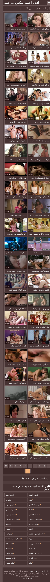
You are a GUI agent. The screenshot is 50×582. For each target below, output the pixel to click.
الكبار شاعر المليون (10, 519)
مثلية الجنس (7, 563)
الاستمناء (6, 529)
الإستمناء (30, 548)
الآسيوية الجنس (8, 510)
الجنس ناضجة (32, 495)
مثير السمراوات (32, 544)
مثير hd (6, 500)
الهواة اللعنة (7, 495)
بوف (28, 563)
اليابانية (6, 524)
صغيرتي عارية (8, 505)
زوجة (29, 539)
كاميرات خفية (8, 558)
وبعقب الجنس (32, 514)
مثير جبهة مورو (8, 514)
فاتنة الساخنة (31, 524)
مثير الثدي (30, 558)
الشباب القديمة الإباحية (11, 539)
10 (3, 466)
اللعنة (29, 510)
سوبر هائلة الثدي (32, 505)
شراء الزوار (25, 578)
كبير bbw (6, 548)
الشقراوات (7, 544)
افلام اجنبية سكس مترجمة (19, 2)
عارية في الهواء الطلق (34, 534)
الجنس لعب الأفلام (33, 553)
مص (28, 500)
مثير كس (6, 534)
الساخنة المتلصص (33, 519)
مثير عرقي (7, 553)
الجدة (29, 529)
